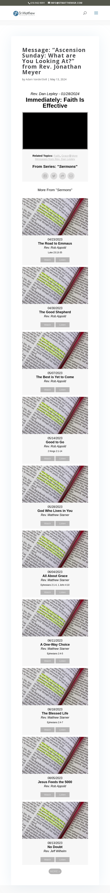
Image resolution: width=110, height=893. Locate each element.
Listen (62, 259)
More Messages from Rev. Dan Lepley (56, 157)
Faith (57, 155)
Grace (65, 155)
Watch (47, 259)
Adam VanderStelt (36, 79)
